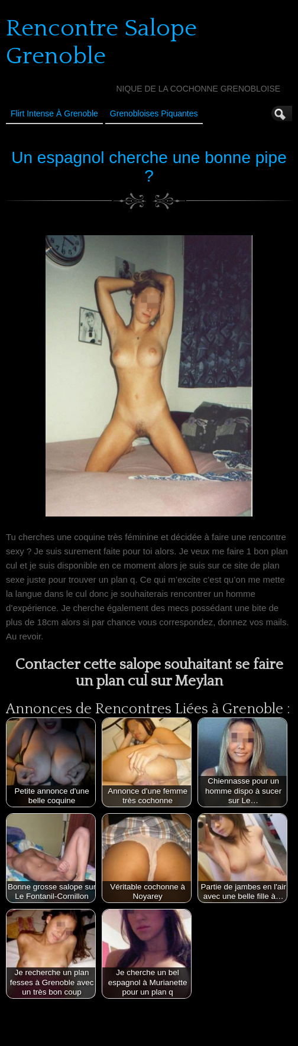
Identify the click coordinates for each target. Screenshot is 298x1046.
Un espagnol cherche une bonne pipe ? (148, 166)
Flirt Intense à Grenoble (54, 113)
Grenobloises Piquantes (154, 113)
